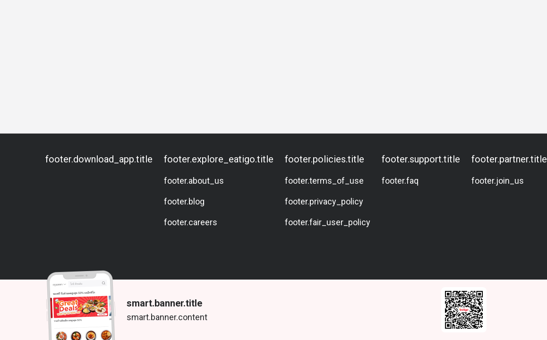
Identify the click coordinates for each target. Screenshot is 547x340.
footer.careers (190, 222)
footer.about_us (194, 181)
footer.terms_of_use (324, 181)
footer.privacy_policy (324, 201)
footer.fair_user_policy (327, 222)
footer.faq (400, 181)
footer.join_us (497, 181)
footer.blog (184, 201)
